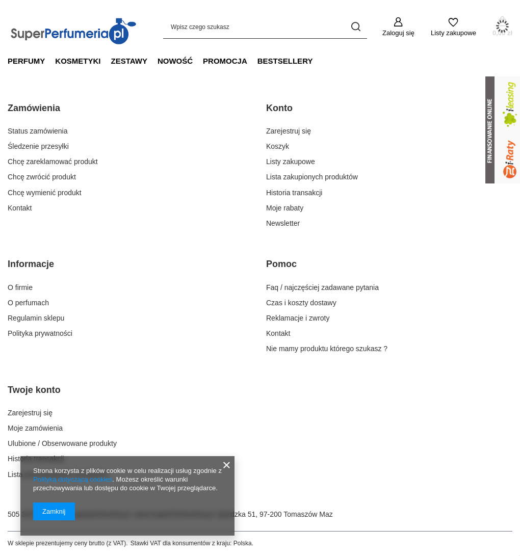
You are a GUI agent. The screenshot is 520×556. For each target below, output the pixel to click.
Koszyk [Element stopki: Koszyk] (277, 146)
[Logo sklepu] (75, 26)
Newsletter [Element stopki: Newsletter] (283, 223)
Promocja (225, 61)
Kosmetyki (77, 61)
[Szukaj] (355, 26)
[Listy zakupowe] (453, 27)
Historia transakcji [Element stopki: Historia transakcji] (294, 193)
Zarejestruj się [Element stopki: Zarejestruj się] (288, 131)
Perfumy (26, 61)
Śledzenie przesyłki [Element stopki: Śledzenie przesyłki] (38, 146)
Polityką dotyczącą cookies (72, 479)
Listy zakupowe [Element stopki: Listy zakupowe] (290, 161)
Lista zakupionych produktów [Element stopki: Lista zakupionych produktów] (312, 177)
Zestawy (129, 61)
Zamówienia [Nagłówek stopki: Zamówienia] (34, 108)
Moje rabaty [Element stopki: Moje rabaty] (284, 208)
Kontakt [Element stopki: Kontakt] (20, 208)
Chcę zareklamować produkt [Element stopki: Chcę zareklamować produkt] (53, 161)
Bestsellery (285, 61)
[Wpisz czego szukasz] (265, 26)
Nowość (175, 61)
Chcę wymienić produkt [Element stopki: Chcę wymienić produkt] (45, 193)
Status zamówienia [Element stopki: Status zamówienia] (38, 131)
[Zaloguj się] (398, 27)
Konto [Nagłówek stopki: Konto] (279, 108)
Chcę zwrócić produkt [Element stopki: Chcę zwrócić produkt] (42, 177)
